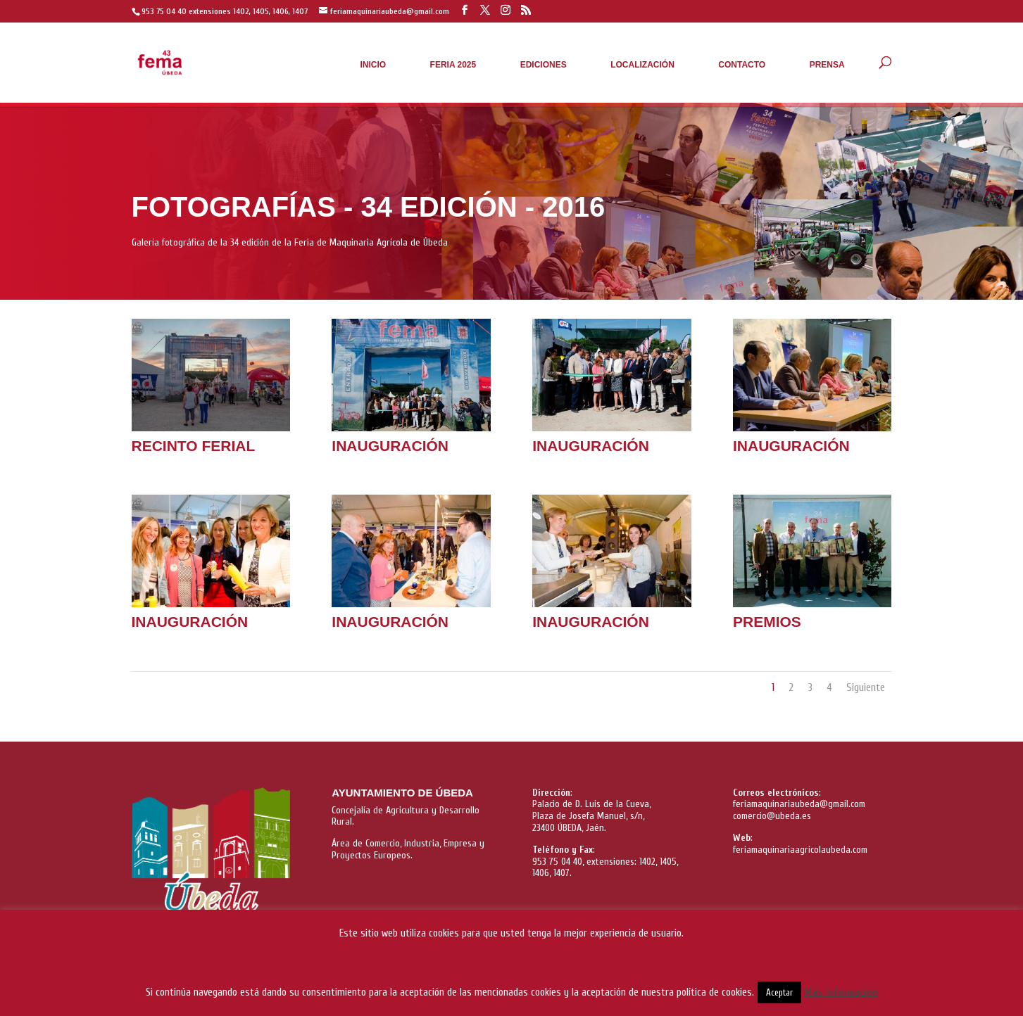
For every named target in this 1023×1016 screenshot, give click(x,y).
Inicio (373, 65)
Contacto (741, 65)
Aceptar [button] (779, 992)
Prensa (827, 65)
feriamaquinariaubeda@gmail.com (799, 804)
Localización (642, 65)
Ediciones (543, 65)
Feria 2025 (453, 65)
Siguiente (865, 687)
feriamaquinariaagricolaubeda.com (800, 850)
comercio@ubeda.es (772, 816)
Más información (841, 992)
